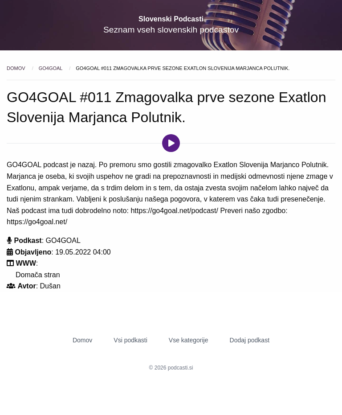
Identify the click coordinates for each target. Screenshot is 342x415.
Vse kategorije (188, 340)
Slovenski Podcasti (171, 19)
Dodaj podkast (250, 340)
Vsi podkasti (130, 340)
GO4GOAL (51, 68)
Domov (17, 68)
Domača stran (38, 275)
